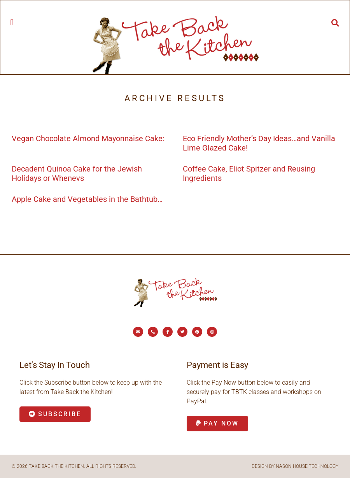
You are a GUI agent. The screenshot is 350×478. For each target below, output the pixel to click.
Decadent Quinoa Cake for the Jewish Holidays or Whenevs (77, 173)
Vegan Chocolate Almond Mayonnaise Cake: (88, 138)
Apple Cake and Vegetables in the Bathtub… (87, 199)
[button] (12, 22)
